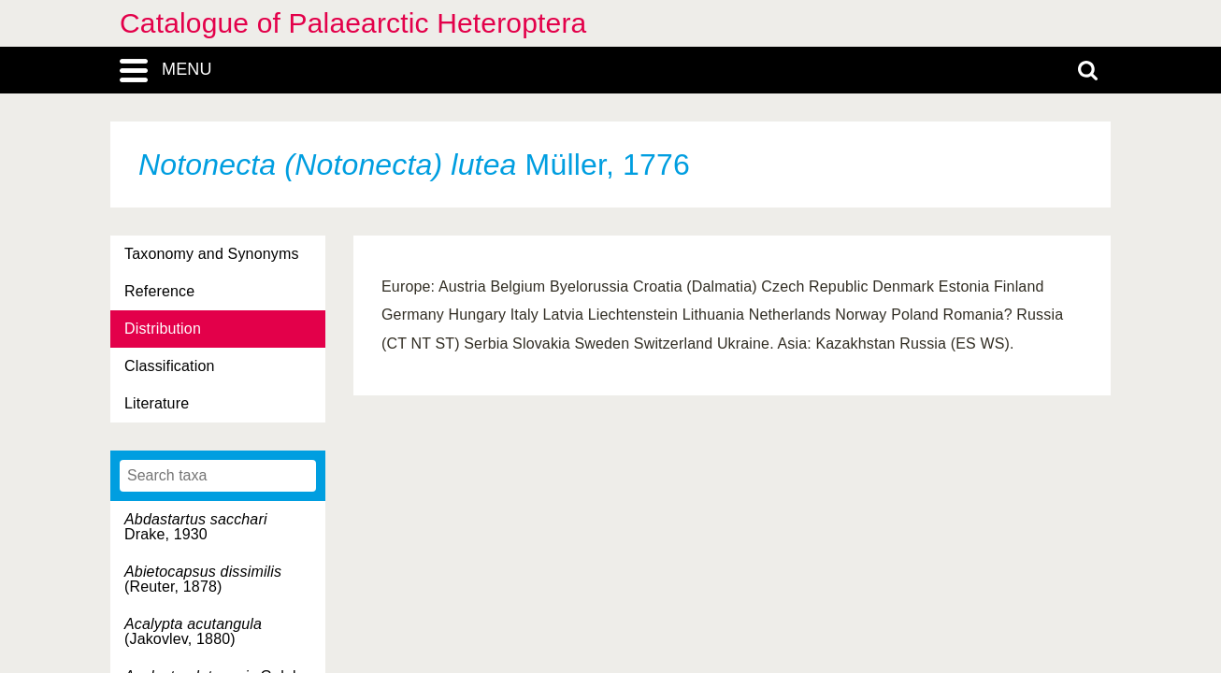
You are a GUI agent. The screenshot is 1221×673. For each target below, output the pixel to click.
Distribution (162, 328)
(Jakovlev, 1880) (193, 631)
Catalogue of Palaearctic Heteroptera (353, 22)
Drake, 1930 (195, 526)
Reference (159, 291)
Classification (169, 366)
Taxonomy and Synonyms (211, 254)
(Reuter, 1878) (202, 579)
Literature (156, 403)
